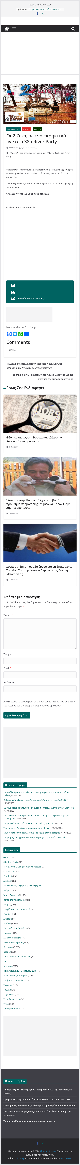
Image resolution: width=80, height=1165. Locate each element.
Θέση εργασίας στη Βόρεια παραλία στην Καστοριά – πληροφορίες (34, 439)
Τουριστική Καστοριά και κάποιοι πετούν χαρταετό (45, 10)
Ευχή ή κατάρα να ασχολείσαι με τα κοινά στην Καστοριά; (31, 832)
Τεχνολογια (8, 994)
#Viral (6, 857)
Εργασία (7, 933)
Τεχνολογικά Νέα (11, 999)
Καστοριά (26, 129)
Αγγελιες (7, 881)
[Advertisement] (40, 54)
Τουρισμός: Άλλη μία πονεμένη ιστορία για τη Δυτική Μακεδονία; (35, 837)
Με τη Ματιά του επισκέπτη (17, 956)
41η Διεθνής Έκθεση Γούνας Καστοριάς (22, 866)
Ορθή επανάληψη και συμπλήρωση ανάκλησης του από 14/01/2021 (36, 800)
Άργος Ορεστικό (11, 895)
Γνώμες (7, 904)
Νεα (5, 961)
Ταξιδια (7, 989)
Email (7, 668)
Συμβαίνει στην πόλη (13, 980)
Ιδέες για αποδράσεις (13, 942)
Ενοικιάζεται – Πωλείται (15, 928)
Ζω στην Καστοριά (12, 937)
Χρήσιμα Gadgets (11, 1008)
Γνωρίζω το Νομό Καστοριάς (17, 909)
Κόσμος (7, 951)
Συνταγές (7, 985)
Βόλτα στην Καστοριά (14, 899)
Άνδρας (7, 890)
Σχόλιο (8, 615)
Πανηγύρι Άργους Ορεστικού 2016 (19, 970)
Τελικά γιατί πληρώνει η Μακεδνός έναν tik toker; (27, 828)
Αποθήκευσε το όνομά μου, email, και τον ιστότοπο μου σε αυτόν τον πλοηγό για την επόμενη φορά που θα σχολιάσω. (39, 703)
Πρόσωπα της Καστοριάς (15, 975)
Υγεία (6, 1004)
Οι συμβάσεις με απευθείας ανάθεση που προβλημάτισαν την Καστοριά (38, 807)
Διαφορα (7, 918)
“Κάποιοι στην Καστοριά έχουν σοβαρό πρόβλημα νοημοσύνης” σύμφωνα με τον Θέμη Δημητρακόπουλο (38, 504)
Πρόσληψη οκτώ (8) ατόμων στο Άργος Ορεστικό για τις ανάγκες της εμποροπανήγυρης (44, 377)
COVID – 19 (8, 871)
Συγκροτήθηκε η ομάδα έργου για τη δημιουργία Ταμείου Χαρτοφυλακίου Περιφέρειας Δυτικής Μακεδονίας (39, 570)
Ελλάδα (7, 923)
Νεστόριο (37, 129)
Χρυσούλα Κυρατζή (28, 148)
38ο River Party (13, 129)
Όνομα (8, 654)
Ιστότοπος (9, 682)
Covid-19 (7, 876)
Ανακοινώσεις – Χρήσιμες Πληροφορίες (22, 885)
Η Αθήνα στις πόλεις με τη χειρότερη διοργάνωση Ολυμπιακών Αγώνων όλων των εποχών (33, 366)
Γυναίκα (7, 914)
